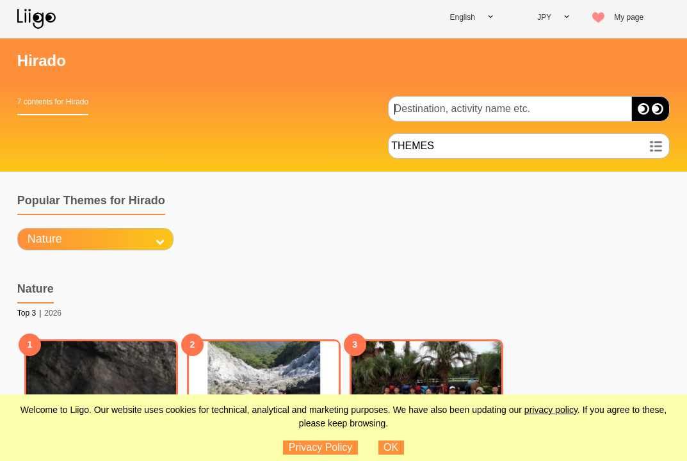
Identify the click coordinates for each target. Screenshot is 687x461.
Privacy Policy (321, 447)
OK (391, 447)
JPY (544, 17)
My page (628, 17)
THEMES (412, 145)
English (462, 17)
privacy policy (551, 410)
